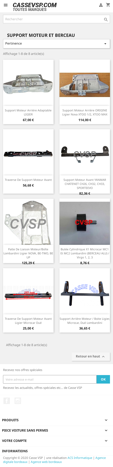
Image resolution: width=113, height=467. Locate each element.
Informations (15, 451)
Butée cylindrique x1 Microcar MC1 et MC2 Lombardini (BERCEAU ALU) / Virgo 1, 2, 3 (84, 253)
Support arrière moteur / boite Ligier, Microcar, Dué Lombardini (85, 321)
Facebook (6, 401)
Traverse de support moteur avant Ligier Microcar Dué (28, 321)
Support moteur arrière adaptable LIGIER (28, 112)
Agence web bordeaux (46, 462)
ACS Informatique (80, 458)
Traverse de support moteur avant (28, 180)
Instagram (18, 401)
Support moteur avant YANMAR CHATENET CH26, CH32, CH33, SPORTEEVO (84, 184)
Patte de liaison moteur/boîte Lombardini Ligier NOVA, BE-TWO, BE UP (28, 253)
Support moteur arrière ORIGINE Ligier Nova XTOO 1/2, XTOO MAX (84, 112)
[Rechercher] (56, 19)
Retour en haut (91, 356)
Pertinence (56, 43)
